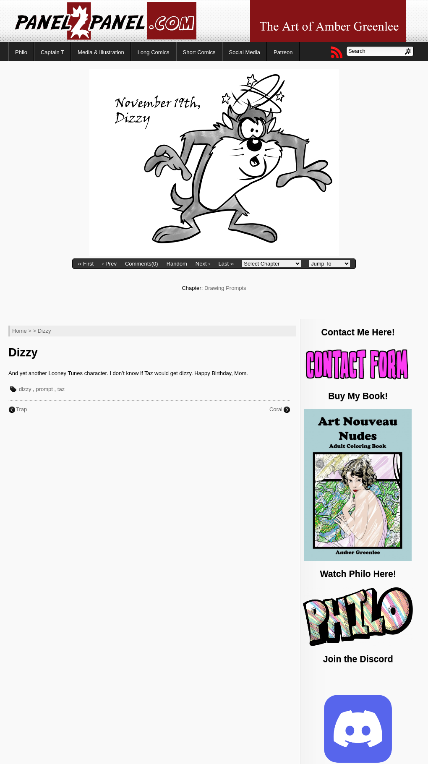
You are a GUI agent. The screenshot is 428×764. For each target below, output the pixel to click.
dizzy (25, 389)
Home (19, 331)
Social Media (244, 52)
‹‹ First (86, 264)
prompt (44, 389)
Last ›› (226, 264)
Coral (275, 409)
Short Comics (199, 52)
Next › (203, 264)
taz (61, 389)
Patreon (283, 52)
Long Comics (154, 52)
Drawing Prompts (225, 288)
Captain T (52, 52)
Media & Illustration (101, 52)
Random (177, 264)
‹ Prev (109, 264)
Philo (21, 52)
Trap (21, 409)
